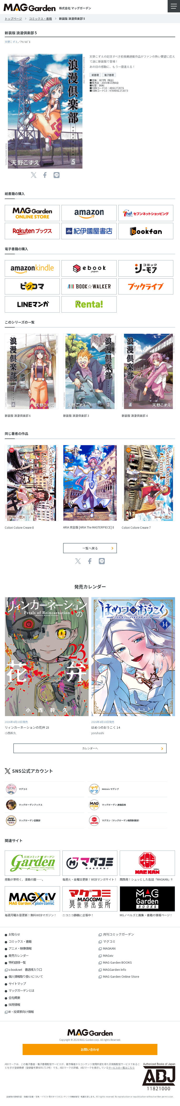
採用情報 (14, 1004)
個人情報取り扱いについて (26, 976)
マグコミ (109, 941)
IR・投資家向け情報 (21, 1011)
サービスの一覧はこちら (121, 1067)
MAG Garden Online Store (121, 976)
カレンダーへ (90, 748)
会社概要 (14, 997)
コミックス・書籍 (40, 18)
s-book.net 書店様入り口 (25, 969)
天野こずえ (11, 42)
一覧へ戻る (90, 548)
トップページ (13, 18)
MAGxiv (108, 955)
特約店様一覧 (17, 962)
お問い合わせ (90, 1049)
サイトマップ (17, 983)
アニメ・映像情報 (20, 948)
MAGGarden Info (114, 969)
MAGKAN (109, 948)
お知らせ (14, 934)
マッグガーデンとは (21, 990)
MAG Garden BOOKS (117, 962)
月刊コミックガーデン (118, 934)
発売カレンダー (19, 955)
